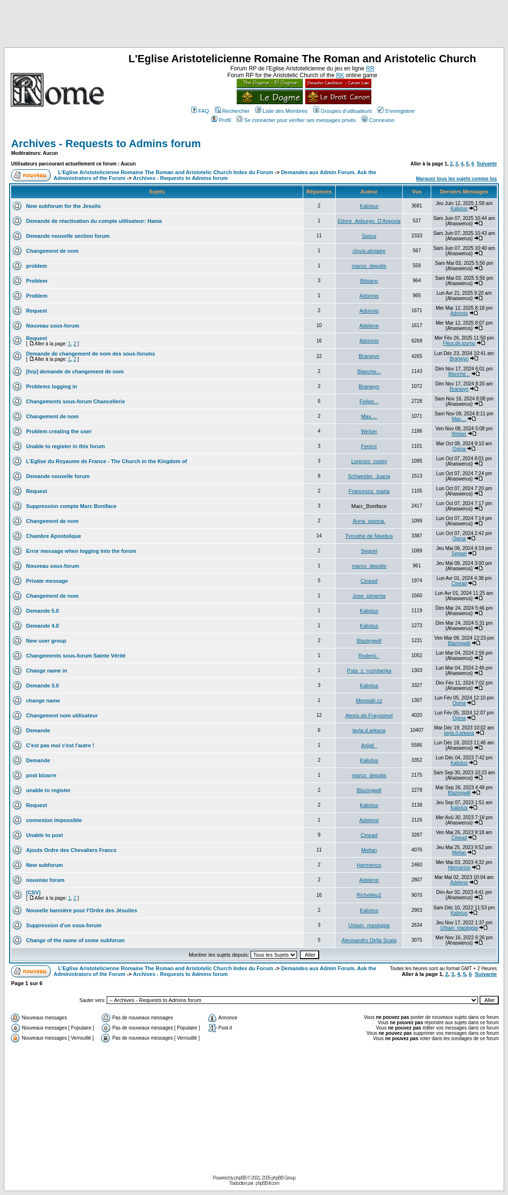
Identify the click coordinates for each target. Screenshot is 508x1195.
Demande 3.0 (42, 685)
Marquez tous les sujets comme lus (456, 178)
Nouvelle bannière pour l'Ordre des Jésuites (81, 910)
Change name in (46, 670)
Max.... (369, 416)
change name (43, 700)
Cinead (369, 581)
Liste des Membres (281, 111)
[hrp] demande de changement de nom (75, 371)
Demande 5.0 (42, 611)
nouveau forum (45, 880)
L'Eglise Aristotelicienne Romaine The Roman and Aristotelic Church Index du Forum (165, 172)
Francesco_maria (369, 491)
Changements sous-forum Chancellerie (75, 401)
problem (36, 266)
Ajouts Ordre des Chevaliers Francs (71, 850)
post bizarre (41, 775)
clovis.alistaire (369, 251)
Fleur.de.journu (459, 343)
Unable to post (44, 835)
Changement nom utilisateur (62, 715)
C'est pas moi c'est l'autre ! (60, 745)
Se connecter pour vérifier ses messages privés (296, 120)
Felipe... (369, 401)
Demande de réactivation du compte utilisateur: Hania (94, 221)
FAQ (200, 111)
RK (340, 75)
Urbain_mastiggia (369, 925)
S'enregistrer (396, 111)
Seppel (369, 551)
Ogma (459, 449)
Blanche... (369, 371)
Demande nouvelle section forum (68, 236)
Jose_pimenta (369, 596)
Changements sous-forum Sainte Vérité (76, 656)
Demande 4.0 (42, 626)
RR (370, 68)
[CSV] (33, 892)
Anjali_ (369, 745)
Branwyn (369, 356)
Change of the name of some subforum (75, 940)
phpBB (240, 1178)
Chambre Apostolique (53, 536)
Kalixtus (369, 206)
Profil (221, 120)
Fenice (369, 446)
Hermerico (369, 865)
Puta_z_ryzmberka (369, 670)
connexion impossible (54, 820)
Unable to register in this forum (65, 446)
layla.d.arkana (369, 730)
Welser (369, 431)
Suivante (487, 163)
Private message (47, 581)
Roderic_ (369, 656)
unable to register (48, 790)
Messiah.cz (369, 700)
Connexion (378, 120)
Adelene (369, 326)
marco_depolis (369, 266)
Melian (369, 850)
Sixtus (369, 236)
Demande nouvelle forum (57, 476)
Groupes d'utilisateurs (342, 111)
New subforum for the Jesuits (63, 206)
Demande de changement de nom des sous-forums (90, 354)
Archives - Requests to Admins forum (106, 143)
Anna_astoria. (369, 521)
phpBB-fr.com (267, 1183)
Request (36, 311)
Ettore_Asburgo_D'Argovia (369, 221)
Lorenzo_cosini (369, 461)
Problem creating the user (59, 431)
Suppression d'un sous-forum (63, 925)
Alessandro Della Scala (368, 940)
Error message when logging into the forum (81, 551)
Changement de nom (52, 251)
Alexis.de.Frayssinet (369, 715)
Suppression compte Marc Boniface (71, 506)
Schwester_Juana (369, 476)
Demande (38, 730)
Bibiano (369, 281)
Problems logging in (51, 386)
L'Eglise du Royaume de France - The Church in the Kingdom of (106, 461)
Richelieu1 (368, 895)
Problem (36, 281)
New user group (46, 641)
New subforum (44, 865)
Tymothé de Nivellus (369, 536)
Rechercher (232, 111)
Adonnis (369, 296)
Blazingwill (368, 641)
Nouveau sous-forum (52, 326)
